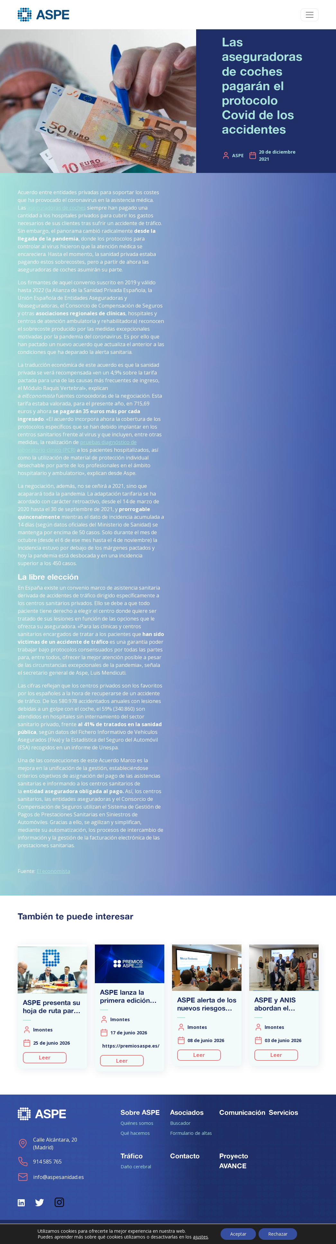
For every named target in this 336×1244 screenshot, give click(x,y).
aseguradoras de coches (56, 207)
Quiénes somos (137, 1123)
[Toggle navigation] (310, 14)
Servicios (283, 1112)
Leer (44, 1057)
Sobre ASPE (140, 1112)
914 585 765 (40, 1161)
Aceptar (238, 1234)
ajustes (200, 1237)
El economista (53, 871)
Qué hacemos (135, 1133)
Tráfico (132, 1156)
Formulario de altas (191, 1133)
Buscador (180, 1123)
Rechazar (277, 1234)
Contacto (185, 1156)
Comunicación (242, 1112)
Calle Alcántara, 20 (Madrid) (47, 1143)
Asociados (187, 1112)
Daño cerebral (136, 1166)
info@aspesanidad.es (51, 1177)
